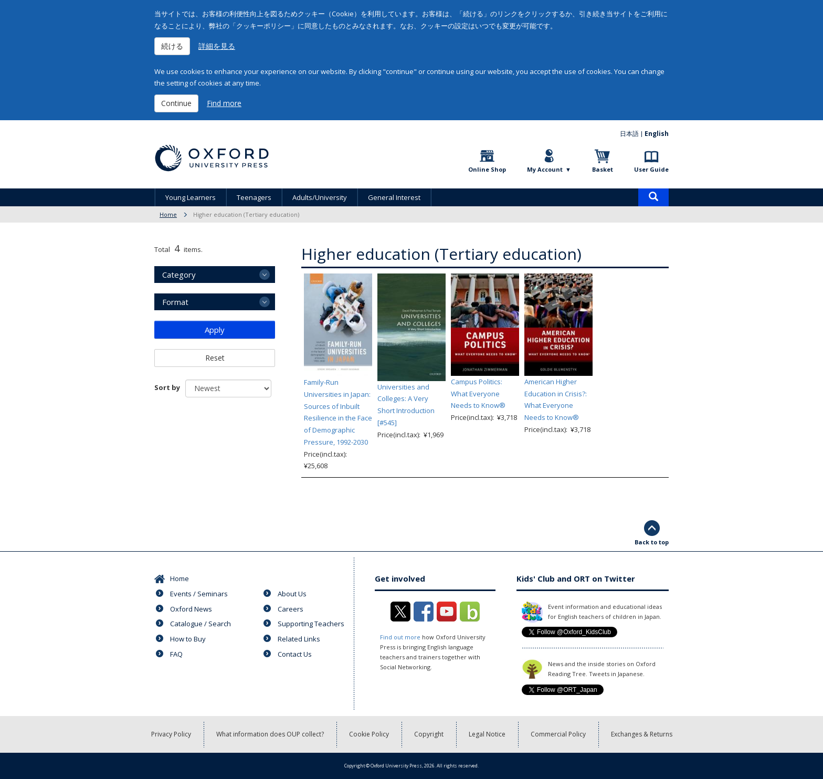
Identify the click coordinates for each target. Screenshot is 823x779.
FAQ (176, 654)
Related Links (299, 639)
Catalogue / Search (200, 623)
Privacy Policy (171, 734)
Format (175, 302)
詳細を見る (216, 46)
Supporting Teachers (311, 623)
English (657, 133)
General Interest (394, 197)
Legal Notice (487, 734)
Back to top (652, 542)
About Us (292, 593)
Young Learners (190, 197)
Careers (290, 609)
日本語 (629, 133)
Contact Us (295, 654)
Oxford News (191, 609)
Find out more (400, 637)
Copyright (429, 734)
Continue (176, 103)
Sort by (167, 387)
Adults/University (319, 197)
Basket (602, 169)
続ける (172, 46)
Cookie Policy (369, 734)
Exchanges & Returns (641, 734)
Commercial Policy (558, 734)
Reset (215, 358)
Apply (215, 329)
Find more (224, 103)
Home (168, 214)
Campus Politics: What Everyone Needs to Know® (478, 393)
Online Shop (487, 169)
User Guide (651, 169)
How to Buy (188, 639)
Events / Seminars (199, 593)
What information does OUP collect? (270, 734)
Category (179, 274)
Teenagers (254, 197)
